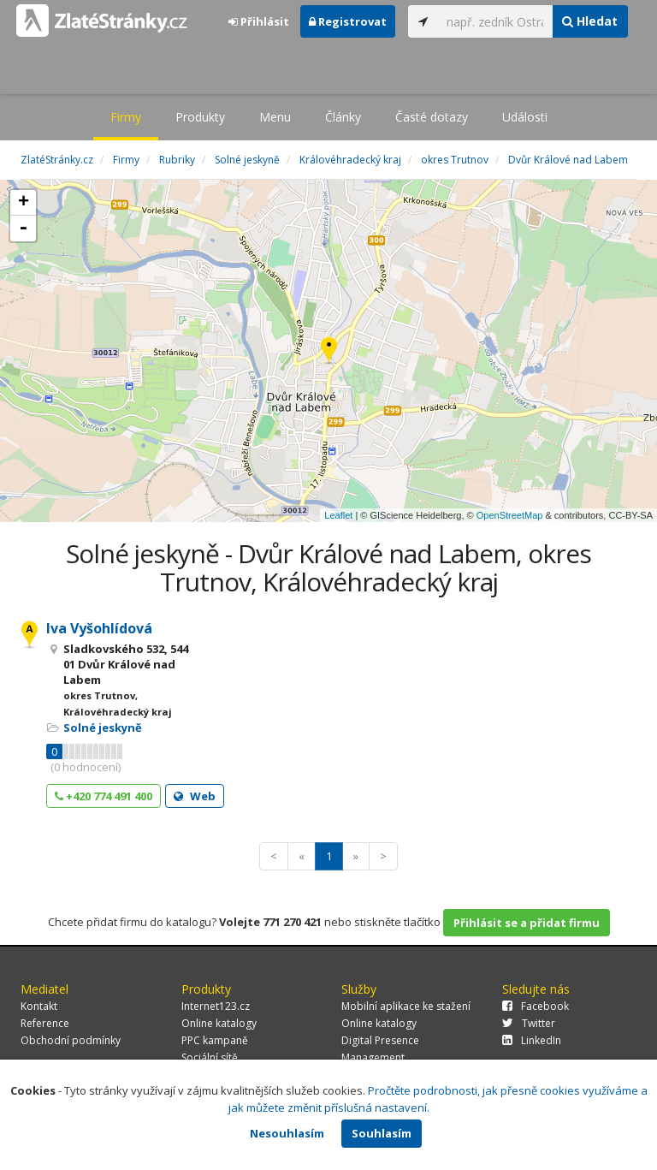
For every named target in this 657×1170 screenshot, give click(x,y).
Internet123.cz (215, 1006)
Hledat (590, 21)
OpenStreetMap (509, 515)
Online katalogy (219, 1023)
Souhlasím (381, 1133)
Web (195, 796)
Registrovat (348, 21)
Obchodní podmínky (71, 1040)
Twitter (528, 1023)
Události (525, 117)
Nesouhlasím (287, 1133)
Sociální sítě (209, 1057)
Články (343, 117)
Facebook (535, 1006)
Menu (275, 117)
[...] (495, 21)
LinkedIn (531, 1040)
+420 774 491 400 (103, 796)
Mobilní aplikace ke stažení (406, 1006)
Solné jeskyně (102, 727)
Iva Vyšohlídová (99, 628)
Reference (45, 1023)
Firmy (125, 117)
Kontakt (39, 1006)
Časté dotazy (431, 117)
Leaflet (338, 515)
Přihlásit (258, 21)
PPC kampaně (214, 1040)
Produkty (200, 117)
